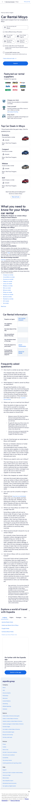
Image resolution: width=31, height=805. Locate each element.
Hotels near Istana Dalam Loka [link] (9, 635)
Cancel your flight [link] (6, 775)
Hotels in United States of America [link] (10, 718)
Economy (21, 320)
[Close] (29, 791)
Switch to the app (15, 672)
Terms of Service (15, 800)
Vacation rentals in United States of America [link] (12, 721)
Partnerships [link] (5, 695)
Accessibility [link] (5, 757)
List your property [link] (6, 693)
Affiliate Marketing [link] (7, 706)
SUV (20, 318)
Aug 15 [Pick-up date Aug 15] (9, 37)
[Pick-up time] (9, 41)
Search (15, 63)
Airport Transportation (22, 345)
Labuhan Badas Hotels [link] (7, 622)
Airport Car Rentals (21, 352)
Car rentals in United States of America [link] (11, 729)
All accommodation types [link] (8, 732)
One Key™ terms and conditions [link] (10, 752)
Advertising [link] (5, 703)
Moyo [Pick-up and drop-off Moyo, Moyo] (8, 28)
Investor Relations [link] (6, 701)
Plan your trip (27, 1)
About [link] (4, 687)
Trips (8, 252)
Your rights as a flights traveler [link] (9, 786)
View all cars (15, 197)
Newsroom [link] (5, 698)
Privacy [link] (4, 744)
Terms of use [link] (5, 749)
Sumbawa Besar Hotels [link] (7, 631)
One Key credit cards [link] (7, 737)
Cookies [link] (4, 747)
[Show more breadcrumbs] (2, 1)
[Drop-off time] (22, 41)
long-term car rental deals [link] (19, 496)
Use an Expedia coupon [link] (8, 780)
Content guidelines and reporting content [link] (12, 763)
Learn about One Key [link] (12, 112)
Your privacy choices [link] (7, 760)
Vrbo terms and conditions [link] (9, 755)
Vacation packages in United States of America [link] (13, 724)
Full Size (23, 318)
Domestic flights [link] (6, 726)
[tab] (4, 617)
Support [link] (4, 770)
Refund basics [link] (6, 778)
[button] (15, 58)
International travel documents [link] (9, 783)
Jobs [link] (4, 690)
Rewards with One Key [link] (8, 734)
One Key (3, 259)
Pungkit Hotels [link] (5, 628)
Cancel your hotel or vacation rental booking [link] (12, 772)
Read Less (3, 306)
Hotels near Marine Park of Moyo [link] (10, 625)
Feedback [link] (5, 709)
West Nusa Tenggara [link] (9, 2)
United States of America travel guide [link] (11, 716)
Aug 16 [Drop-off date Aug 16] (22, 37)
